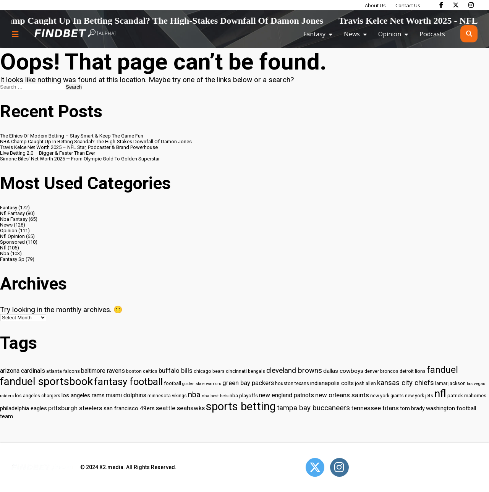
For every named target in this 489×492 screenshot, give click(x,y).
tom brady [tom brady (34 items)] (412, 408)
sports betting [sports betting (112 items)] (241, 406)
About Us (375, 5)
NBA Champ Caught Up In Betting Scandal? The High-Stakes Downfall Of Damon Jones (96, 141)
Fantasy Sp (12, 259)
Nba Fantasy (14, 219)
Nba (4, 253)
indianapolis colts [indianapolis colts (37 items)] (332, 383)
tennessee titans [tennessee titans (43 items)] (375, 408)
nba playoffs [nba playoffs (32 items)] (244, 395)
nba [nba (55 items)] (194, 394)
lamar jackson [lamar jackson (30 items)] (450, 383)
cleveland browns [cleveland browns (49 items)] (294, 370)
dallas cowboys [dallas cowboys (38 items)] (343, 370)
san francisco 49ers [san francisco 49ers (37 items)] (129, 408)
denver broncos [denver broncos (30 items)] (381, 371)
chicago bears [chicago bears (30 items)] (209, 371)
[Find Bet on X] (456, 5)
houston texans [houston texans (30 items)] (292, 383)
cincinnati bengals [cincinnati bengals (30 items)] (245, 371)
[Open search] (469, 33)
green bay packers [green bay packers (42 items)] (248, 383)
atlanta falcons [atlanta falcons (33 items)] (63, 371)
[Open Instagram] (339, 467)
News (352, 34)
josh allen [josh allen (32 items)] (365, 383)
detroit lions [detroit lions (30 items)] (413, 371)
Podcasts (432, 34)
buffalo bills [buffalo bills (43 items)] (176, 370)
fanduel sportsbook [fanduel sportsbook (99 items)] (46, 381)
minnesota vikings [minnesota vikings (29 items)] (167, 395)
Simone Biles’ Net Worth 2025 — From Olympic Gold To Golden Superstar (80, 159)
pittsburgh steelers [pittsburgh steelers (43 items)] (75, 408)
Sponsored (12, 242)
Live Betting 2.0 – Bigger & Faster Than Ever (47, 153)
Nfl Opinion (12, 236)
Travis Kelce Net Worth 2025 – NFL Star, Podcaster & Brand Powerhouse (79, 147)
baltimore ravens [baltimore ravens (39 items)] (103, 370)
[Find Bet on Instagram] (471, 5)
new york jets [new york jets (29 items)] (419, 395)
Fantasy (314, 34)
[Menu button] (15, 34)
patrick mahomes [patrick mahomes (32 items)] (466, 395)
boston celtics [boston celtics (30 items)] (141, 371)
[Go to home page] (74, 33)
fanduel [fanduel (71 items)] (442, 369)
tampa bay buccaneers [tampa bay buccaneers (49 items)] (313, 408)
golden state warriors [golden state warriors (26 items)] (201, 383)
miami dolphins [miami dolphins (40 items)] (126, 395)
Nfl (3, 248)
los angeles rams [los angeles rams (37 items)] (83, 395)
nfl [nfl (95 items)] (440, 394)
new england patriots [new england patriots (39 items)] (286, 395)
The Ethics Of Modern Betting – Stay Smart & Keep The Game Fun (71, 136)
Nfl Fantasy (12, 213)
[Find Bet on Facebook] (441, 5)
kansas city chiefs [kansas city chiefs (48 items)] (405, 383)
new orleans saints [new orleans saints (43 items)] (342, 395)
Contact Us (407, 5)
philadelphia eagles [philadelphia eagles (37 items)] (23, 408)
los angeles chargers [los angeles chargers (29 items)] (37, 395)
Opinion (389, 34)
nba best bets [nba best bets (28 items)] (215, 395)
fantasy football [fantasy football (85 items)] (128, 381)
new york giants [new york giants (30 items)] (387, 395)
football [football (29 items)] (172, 383)
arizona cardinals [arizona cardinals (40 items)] (22, 370)
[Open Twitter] (315, 467)
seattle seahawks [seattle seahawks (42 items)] (180, 408)
